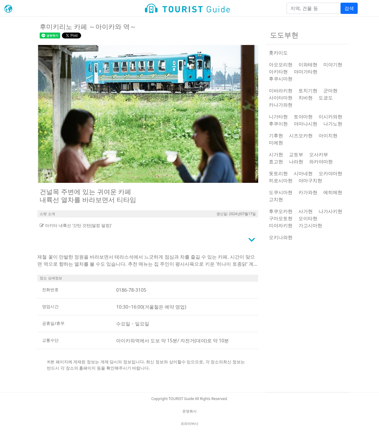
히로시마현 (281, 180)
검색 (349, 8)
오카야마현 (330, 173)
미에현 (276, 142)
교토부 (296, 154)
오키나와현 (281, 237)
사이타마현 (281, 97)
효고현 (276, 161)
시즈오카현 (301, 135)
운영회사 (189, 411)
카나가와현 (281, 104)
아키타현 (278, 71)
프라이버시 (189, 423)
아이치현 (328, 135)
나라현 (296, 161)
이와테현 (307, 64)
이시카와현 (330, 116)
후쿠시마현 (281, 78)
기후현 (276, 135)
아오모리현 (281, 64)
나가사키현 (330, 211)
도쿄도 (326, 97)
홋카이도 (278, 52)
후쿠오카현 (281, 211)
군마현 (330, 90)
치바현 (305, 97)
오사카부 (318, 154)
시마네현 (303, 173)
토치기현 (307, 90)
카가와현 (307, 192)
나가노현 (332, 123)
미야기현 (332, 64)
